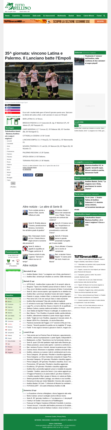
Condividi (28, 175)
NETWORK (38, 420)
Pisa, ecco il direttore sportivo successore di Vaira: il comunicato (49, 289)
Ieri (80, 125)
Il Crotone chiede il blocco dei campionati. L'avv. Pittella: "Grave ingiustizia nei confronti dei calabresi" (60, 215)
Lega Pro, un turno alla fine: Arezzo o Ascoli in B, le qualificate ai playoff (52, 306)
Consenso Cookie (50, 416)
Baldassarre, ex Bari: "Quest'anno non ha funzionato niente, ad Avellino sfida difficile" (57, 340)
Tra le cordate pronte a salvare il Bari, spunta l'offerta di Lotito (36, 212)
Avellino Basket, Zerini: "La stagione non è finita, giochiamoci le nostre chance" (55, 274)
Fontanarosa (10, 151)
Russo (9, 162)
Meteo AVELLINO (13, 271)
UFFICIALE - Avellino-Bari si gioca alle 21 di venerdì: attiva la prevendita (52, 284)
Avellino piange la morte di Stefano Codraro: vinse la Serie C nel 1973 (51, 408)
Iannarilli (9, 141)
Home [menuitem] (7, 16)
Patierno (9, 164)
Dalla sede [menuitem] (37, 16)
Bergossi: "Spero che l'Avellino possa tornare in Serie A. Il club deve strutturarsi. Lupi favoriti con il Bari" (63, 287)
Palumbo (9, 156)
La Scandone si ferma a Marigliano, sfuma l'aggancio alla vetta (49, 393)
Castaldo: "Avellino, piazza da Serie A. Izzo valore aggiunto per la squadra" (53, 371)
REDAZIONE (46, 420)
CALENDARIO (55, 420)
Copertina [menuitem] (16, 16)
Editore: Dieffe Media (55, 423)
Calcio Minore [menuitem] (89, 16)
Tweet (39, 175)
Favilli (8, 175)
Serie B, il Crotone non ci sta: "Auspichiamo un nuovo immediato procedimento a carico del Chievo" (61, 228)
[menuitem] (104, 16)
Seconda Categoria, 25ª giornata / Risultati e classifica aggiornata (50, 359)
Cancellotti (10, 143)
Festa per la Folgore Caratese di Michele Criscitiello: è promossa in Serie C (53, 403)
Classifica (9, 295)
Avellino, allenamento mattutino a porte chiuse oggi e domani (48, 315)
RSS (75, 420)
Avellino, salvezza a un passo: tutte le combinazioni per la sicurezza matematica (55, 352)
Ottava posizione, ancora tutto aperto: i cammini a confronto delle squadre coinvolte (56, 345)
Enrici (8, 170)
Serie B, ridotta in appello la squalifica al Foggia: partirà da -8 (36, 249)
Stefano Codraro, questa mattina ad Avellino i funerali (46, 308)
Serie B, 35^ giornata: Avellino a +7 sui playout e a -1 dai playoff (49, 398)
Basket (77, 178)
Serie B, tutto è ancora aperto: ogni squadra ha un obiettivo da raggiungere (53, 291)
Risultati (13, 187)
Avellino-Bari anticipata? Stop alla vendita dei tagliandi (46, 301)
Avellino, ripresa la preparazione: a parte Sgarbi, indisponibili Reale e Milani (53, 338)
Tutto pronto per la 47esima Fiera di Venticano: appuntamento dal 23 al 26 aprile (55, 335)
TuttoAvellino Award (82, 214)
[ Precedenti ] (13, 266)
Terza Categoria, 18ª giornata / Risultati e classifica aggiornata (49, 354)
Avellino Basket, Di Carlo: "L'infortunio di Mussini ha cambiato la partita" (52, 383)
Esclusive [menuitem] (26, 16)
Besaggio (9, 177)
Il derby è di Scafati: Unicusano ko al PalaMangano (45, 401)
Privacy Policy (61, 416)
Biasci (8, 167)
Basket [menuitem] (71, 16)
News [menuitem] (79, 16)
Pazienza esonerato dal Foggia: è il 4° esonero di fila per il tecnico (50, 323)
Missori (9, 172)
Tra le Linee (79, 194)
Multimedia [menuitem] (62, 16)
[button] (13, 183)
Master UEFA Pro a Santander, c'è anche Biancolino (45, 320)
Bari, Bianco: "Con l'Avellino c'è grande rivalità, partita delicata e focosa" (52, 313)
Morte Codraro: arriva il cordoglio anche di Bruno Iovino (46, 396)
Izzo (8, 149)
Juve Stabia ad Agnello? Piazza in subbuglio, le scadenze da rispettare (52, 311)
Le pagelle (79, 162)
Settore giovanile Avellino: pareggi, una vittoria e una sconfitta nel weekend (53, 378)
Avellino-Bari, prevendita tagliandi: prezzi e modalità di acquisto (49, 369)
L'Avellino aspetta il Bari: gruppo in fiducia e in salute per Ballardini (50, 376)
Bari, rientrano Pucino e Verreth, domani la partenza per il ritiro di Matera (52, 347)
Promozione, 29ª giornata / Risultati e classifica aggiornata (47, 364)
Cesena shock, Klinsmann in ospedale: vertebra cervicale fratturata (50, 350)
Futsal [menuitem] (99, 16)
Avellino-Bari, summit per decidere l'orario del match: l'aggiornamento (51, 294)
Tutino (8, 180)
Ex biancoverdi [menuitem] (49, 16)
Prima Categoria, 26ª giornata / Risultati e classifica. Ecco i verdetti (50, 362)
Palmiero (9, 154)
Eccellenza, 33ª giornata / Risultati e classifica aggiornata (47, 366)
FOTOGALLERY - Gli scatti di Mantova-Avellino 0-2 (45, 386)
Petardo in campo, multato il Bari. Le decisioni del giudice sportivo (50, 296)
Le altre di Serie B (33, 165)
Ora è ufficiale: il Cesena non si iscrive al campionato (63, 249)
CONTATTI (63, 420)
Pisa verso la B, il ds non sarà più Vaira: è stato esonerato (47, 299)
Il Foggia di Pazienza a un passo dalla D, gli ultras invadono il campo (51, 374)
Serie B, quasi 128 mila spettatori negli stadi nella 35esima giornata (50, 342)
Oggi (76, 125)
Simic (8, 146)
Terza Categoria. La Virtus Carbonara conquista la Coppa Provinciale (51, 357)
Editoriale (78, 52)
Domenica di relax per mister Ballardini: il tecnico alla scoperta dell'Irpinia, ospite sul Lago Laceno (61, 381)
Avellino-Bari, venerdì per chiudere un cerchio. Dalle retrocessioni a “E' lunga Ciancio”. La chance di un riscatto (66, 277)
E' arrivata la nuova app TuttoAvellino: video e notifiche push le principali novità (55, 303)
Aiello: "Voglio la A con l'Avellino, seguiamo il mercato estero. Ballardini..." (53, 318)
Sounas (9, 159)
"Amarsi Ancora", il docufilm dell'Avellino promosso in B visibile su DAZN (52, 405)
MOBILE (70, 420)
